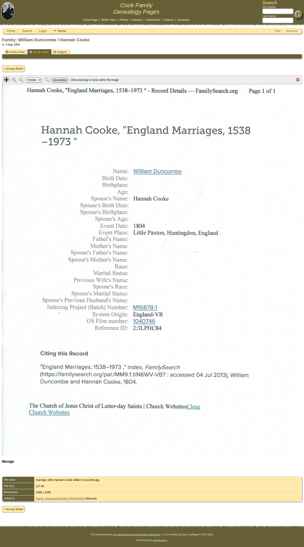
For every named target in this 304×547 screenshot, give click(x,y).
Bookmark (292, 30)
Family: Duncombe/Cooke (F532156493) (60, 498)
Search (27, 31)
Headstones (153, 19)
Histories (136, 19)
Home (11, 31)
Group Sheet (38, 52)
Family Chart (15, 52)
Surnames (183, 19)
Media (62, 31)
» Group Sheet (13, 68)
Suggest (60, 52)
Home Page (90, 19)
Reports (169, 19)
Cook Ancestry (160, 540)
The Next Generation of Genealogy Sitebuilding (136, 534)
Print (278, 30)
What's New (108, 19)
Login (43, 31)
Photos (123, 19)
